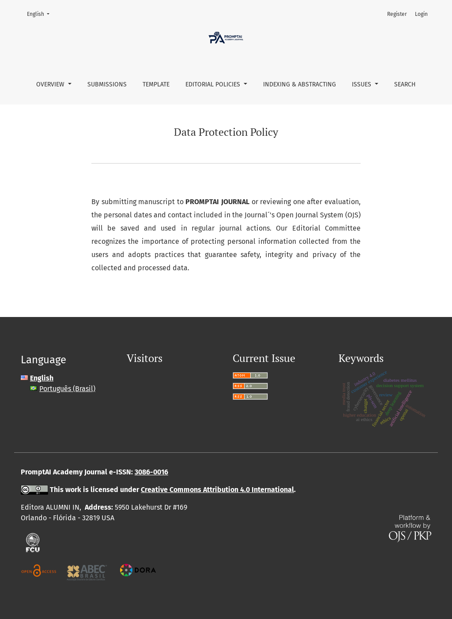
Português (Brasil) (67, 388)
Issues (362, 84)
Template (156, 84)
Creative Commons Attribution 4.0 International (217, 489)
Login (421, 14)
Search (405, 84)
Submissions (107, 84)
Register (397, 14)
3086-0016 (151, 472)
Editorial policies (213, 84)
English (40, 13)
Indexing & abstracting (299, 84)
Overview (51, 84)
